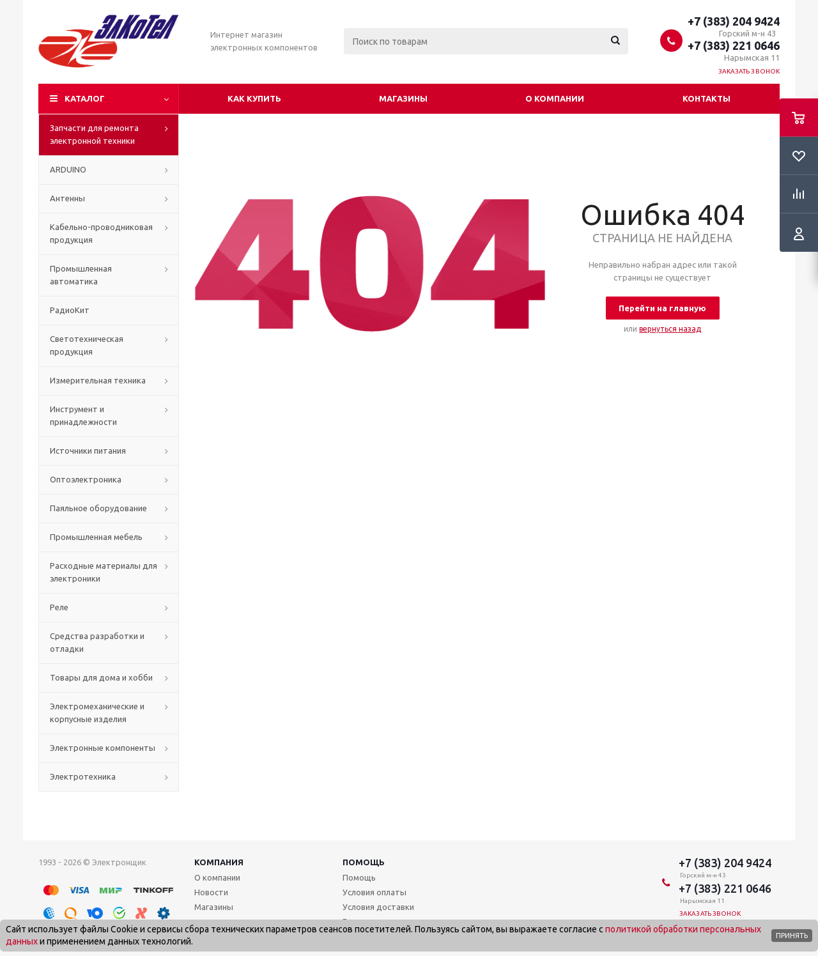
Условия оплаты (374, 892)
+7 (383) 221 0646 (734, 45)
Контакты (706, 98)
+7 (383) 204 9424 (734, 21)
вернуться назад (670, 329)
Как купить (254, 98)
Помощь (364, 862)
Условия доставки (378, 906)
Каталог (85, 98)
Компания (218, 862)
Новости (211, 892)
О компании (554, 98)
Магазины (403, 98)
